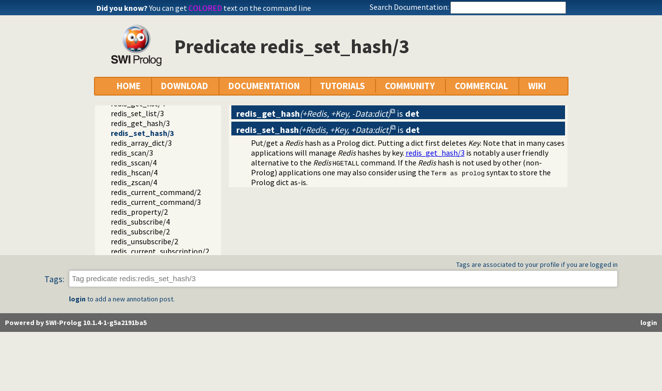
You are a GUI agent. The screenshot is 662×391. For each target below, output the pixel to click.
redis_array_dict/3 (141, 143)
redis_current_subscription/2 (160, 251)
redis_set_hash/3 (142, 133)
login (77, 298)
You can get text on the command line (230, 8)
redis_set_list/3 (137, 113)
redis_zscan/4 (134, 182)
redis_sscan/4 (134, 162)
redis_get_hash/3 (140, 123)
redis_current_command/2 (156, 192)
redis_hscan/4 (134, 172)
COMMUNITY (410, 86)
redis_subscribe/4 (140, 222)
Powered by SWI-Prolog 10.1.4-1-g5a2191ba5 (76, 322)
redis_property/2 (139, 212)
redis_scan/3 (132, 153)
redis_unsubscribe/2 (144, 241)
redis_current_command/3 (156, 202)
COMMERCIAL (481, 86)
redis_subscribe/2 (140, 231)
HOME (129, 86)
